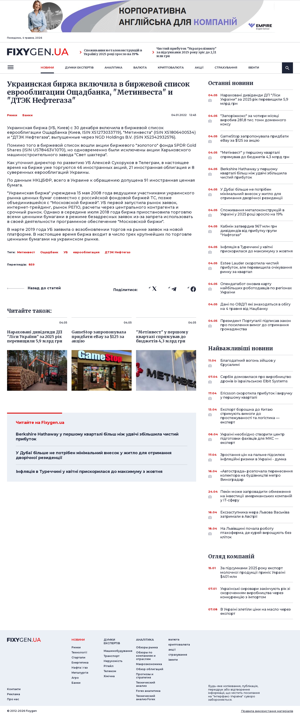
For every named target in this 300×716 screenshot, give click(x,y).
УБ (66, 252)
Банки (27, 115)
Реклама (13, 694)
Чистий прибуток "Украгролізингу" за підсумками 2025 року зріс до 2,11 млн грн (184, 52)
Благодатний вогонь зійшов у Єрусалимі (250, 362)
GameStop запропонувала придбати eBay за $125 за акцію (254, 138)
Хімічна (109, 676)
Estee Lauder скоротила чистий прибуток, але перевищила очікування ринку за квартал (256, 267)
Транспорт (112, 656)
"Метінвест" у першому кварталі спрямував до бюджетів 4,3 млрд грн (254, 154)
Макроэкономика (149, 664)
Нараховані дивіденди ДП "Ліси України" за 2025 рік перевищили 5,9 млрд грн (254, 99)
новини (47, 67)
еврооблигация (86, 252)
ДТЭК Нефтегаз (117, 252)
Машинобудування (118, 651)
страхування (226, 67)
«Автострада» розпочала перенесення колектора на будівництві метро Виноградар (256, 475)
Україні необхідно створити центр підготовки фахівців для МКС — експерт (252, 438)
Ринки (12, 115)
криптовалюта (171, 67)
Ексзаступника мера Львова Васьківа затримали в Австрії (254, 514)
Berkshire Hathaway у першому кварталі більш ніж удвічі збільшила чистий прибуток (97, 436)
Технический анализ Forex (145, 697)
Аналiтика (113, 67)
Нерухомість (113, 661)
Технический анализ (145, 684)
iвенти (253, 67)
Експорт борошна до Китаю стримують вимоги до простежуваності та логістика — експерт (250, 415)
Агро (75, 677)
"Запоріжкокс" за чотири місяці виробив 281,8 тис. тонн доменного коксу (253, 120)
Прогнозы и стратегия (144, 676)
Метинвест (26, 252)
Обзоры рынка (147, 647)
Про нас (13, 699)
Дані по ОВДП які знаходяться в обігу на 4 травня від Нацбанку (255, 306)
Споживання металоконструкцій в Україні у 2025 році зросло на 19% (111, 52)
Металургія (80, 672)
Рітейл (109, 666)
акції (199, 67)
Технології (79, 652)
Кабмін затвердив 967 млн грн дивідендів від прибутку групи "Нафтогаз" (250, 230)
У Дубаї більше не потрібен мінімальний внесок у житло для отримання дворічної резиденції (93, 455)
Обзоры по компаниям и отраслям (146, 656)
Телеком (110, 671)
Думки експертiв (79, 67)
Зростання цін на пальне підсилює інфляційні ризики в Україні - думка (253, 457)
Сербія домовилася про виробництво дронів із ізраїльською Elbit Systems (255, 379)
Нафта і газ (80, 667)
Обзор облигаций (149, 669)
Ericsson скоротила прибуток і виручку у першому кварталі (256, 395)
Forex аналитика (148, 690)
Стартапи (78, 657)
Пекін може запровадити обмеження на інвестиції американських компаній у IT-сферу (256, 496)
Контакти (14, 689)
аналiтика (145, 639)
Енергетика (80, 662)
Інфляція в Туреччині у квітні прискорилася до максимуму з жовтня (89, 471)
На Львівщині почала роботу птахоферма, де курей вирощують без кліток (255, 532)
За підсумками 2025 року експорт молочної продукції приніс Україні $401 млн (252, 572)
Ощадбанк (49, 252)
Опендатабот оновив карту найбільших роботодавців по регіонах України (256, 288)
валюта (140, 67)
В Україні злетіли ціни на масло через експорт (255, 611)
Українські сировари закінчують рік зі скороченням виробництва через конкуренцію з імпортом (255, 593)
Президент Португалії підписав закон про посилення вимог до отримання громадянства (255, 325)
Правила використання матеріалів (267, 711)
